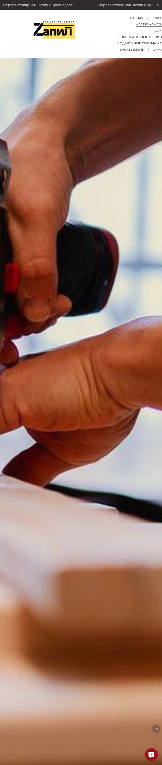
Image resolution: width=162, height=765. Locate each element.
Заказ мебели (132, 50)
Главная (135, 18)
